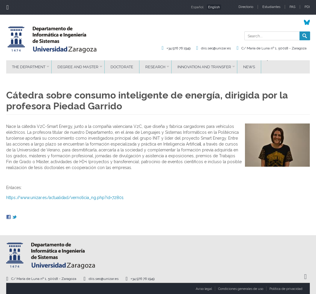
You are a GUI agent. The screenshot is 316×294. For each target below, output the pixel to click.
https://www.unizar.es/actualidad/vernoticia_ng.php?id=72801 (65, 197)
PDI (307, 7)
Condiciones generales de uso (240, 289)
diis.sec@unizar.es (216, 48)
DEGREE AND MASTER (77, 67)
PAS (292, 7)
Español (197, 7)
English (214, 7)
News (249, 67)
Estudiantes (271, 7)
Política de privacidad (285, 289)
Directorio (245, 7)
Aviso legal (204, 289)
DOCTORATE (122, 67)
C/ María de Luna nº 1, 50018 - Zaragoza (274, 48)
